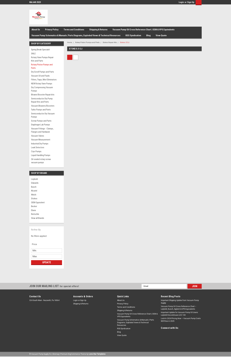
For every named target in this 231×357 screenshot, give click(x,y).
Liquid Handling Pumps (40, 155)
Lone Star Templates (97, 354)
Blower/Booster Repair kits (42, 94)
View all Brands (37, 218)
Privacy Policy (51, 29)
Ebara (33, 210)
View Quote (161, 35)
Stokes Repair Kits (110, 42)
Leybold (34, 179)
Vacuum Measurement (40, 139)
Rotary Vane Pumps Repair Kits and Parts (42, 59)
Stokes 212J (124, 42)
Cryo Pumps (36, 151)
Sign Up (190, 2)
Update (46, 262)
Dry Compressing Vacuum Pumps (42, 89)
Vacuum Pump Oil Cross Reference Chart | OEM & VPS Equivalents (143, 29)
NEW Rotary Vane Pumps (41, 83)
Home (69, 42)
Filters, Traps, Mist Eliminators (44, 79)
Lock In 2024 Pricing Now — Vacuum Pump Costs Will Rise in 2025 (181, 319)
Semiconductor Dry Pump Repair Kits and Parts (42, 100)
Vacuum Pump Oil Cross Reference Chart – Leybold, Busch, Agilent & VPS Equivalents (178, 307)
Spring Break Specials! (40, 49)
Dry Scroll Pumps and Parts (42, 71)
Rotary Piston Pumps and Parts (42, 66)
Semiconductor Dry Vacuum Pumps (43, 115)
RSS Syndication (133, 35)
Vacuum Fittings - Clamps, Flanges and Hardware (42, 130)
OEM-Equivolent (38, 202)
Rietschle (35, 214)
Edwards (34, 183)
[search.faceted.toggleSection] (36, 244)
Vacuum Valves (37, 136)
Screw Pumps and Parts (41, 120)
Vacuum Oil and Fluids (40, 75)
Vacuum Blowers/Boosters (42, 105)
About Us (36, 29)
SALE (33, 53)
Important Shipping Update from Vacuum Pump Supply (180, 301)
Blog (148, 35)
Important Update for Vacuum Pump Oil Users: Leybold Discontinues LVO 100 (179, 313)
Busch (33, 187)
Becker (34, 206)
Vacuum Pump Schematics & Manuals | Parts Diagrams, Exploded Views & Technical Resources (76, 35)
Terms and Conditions (74, 29)
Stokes (34, 198)
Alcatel (34, 190)
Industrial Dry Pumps (39, 143)
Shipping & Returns (98, 29)
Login (181, 2)
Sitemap (55, 354)
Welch (33, 194)
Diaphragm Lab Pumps (40, 124)
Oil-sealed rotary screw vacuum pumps (41, 161)
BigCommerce (74, 354)
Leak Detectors (37, 147)
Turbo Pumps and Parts (41, 109)
